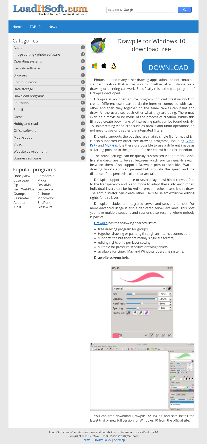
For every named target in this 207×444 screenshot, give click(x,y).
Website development (49, 151)
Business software (49, 158)
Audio (49, 47)
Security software (49, 68)
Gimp (190, 141)
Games (49, 117)
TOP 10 (35, 26)
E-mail (49, 109)
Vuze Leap (21, 180)
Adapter (20, 202)
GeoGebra (45, 189)
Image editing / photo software (49, 54)
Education (49, 103)
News (53, 26)
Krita (93, 145)
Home (17, 26)
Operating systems (49, 61)
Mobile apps (49, 137)
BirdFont (44, 202)
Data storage (49, 89)
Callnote (44, 193)
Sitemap (119, 440)
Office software (49, 130)
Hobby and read (49, 123)
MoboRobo (46, 198)
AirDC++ (20, 207)
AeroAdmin (46, 176)
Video (49, 144)
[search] (140, 10)
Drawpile (100, 223)
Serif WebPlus (24, 189)
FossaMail (45, 185)
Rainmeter (21, 198)
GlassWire (45, 207)
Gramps (19, 193)
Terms (86, 440)
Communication (49, 82)
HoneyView (22, 176)
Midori (42, 180)
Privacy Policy (102, 440)
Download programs (49, 96)
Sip (16, 185)
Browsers (49, 75)
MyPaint (111, 145)
